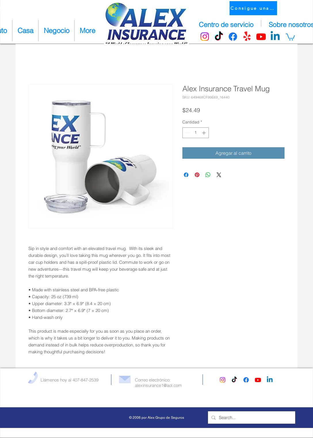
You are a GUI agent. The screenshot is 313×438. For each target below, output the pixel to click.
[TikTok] (218, 36)
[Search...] (251, 417)
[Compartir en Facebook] (186, 174)
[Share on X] (218, 174)
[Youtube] (261, 36)
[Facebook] (232, 36)
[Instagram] (204, 36)
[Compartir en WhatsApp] (208, 174)
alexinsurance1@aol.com (158, 385)
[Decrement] (186, 133)
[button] (290, 36)
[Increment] (204, 133)
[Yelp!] (247, 36)
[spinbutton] (195, 133)
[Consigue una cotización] (253, 8)
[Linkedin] (275, 36)
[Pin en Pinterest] (197, 174)
